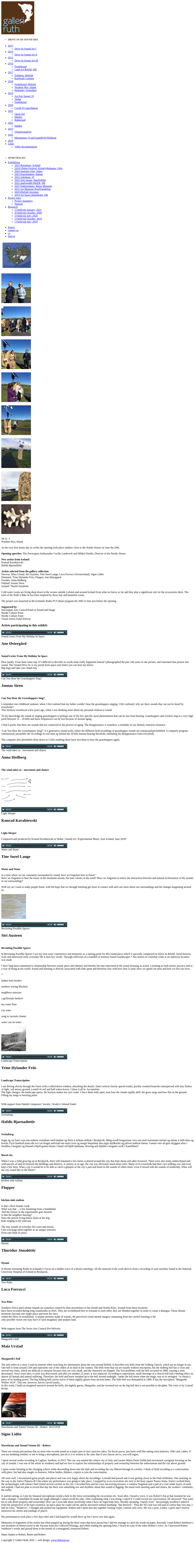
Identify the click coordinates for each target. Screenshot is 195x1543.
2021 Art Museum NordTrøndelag (32, 189)
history (11, 227)
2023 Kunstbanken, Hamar (28, 174)
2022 (10, 123)
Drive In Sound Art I (25, 48)
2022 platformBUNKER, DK (29, 183)
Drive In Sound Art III (26, 60)
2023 (10, 128)
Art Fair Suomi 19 (24, 96)
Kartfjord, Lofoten (24, 78)
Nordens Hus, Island (25, 87)
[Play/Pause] (3, 632)
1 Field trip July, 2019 (26, 221)
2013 (10, 45)
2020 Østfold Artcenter (26, 192)
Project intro (14, 198)
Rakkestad (20, 120)
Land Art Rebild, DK (25, 69)
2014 (10, 51)
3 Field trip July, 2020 (26, 215)
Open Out (19, 114)
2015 (10, 57)
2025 (10, 134)
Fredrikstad (20, 66)
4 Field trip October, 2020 (28, 212)
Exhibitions (14, 162)
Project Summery (23, 201)
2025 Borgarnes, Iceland (27, 165)
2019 (10, 93)
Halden (18, 126)
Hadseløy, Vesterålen (25, 90)
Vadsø (17, 99)
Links (11, 143)
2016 (10, 63)
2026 (10, 140)
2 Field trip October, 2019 (28, 218)
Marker (18, 117)
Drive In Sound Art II (25, 54)
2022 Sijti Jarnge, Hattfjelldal (30, 180)
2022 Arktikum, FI (24, 177)
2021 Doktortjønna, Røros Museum (33, 186)
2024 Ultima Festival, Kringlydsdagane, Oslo (38, 168)
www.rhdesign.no (60, 1540)
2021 (10, 111)
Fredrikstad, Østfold (25, 84)
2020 (10, 105)
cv (9, 233)
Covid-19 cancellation (26, 108)
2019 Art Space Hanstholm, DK (31, 195)
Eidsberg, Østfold (23, 75)
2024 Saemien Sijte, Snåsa (28, 171)
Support (18, 204)
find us (11, 236)
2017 (10, 72)
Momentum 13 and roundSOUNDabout (35, 137)
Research (13, 206)
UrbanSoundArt (22, 131)
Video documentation (25, 146)
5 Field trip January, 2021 (28, 209)
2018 (10, 81)
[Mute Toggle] (55, 632)
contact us (13, 230)
